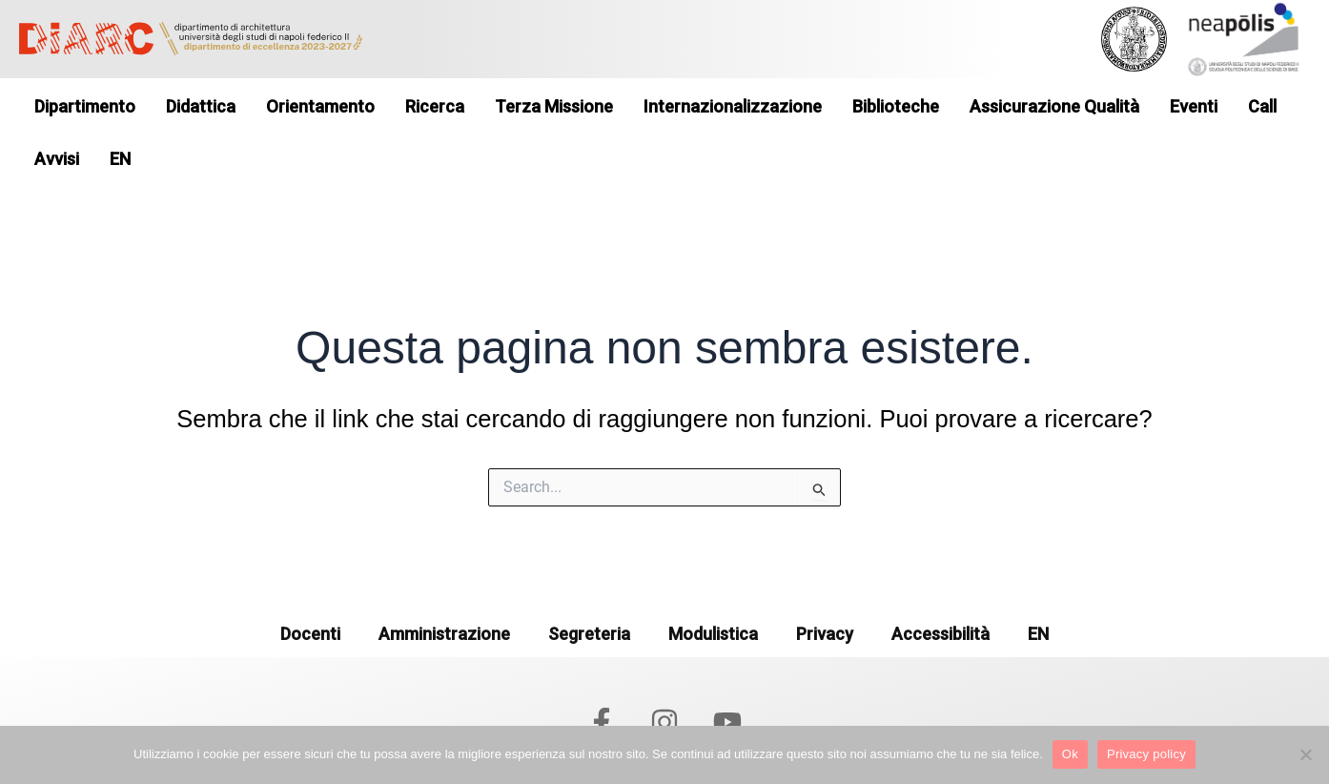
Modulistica (713, 591)
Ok (1070, 754)
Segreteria (589, 591)
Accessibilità (940, 591)
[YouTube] (727, 679)
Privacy (824, 591)
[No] (1305, 754)
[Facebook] (601, 679)
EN (1038, 591)
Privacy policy (1146, 754)
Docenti (310, 591)
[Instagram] (664, 679)
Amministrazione (444, 591)
